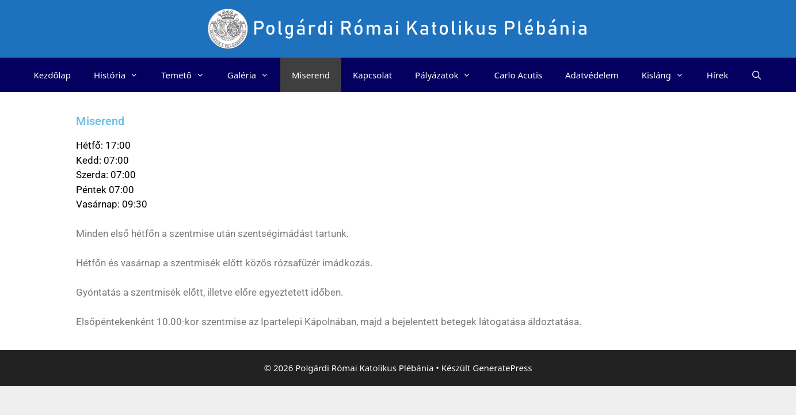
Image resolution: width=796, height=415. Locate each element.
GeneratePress (502, 367)
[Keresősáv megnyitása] (757, 75)
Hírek (717, 75)
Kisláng (668, 75)
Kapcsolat (372, 75)
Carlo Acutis (518, 75)
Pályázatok (448, 75)
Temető (188, 75)
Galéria (253, 75)
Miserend (311, 75)
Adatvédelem (592, 75)
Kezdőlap (52, 75)
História (122, 75)
